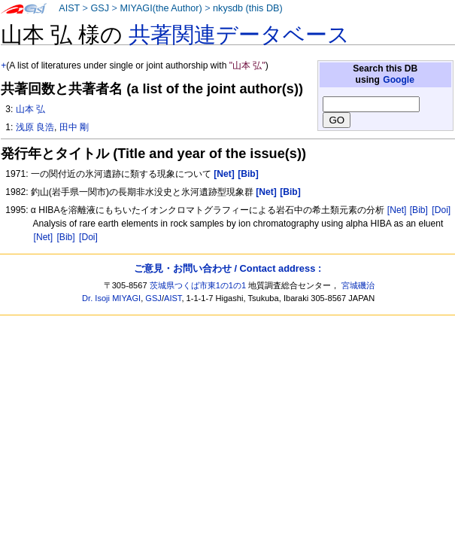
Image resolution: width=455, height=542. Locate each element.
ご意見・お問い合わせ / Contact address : (227, 268)
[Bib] (419, 210)
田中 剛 (74, 127)
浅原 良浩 (35, 127)
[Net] (397, 210)
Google (398, 80)
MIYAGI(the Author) (161, 8)
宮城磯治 (358, 285)
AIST (69, 8)
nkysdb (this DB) (248, 8)
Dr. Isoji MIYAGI (111, 298)
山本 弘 (30, 109)
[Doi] (441, 210)
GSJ (99, 8)
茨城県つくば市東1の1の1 (198, 285)
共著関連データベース (239, 35)
